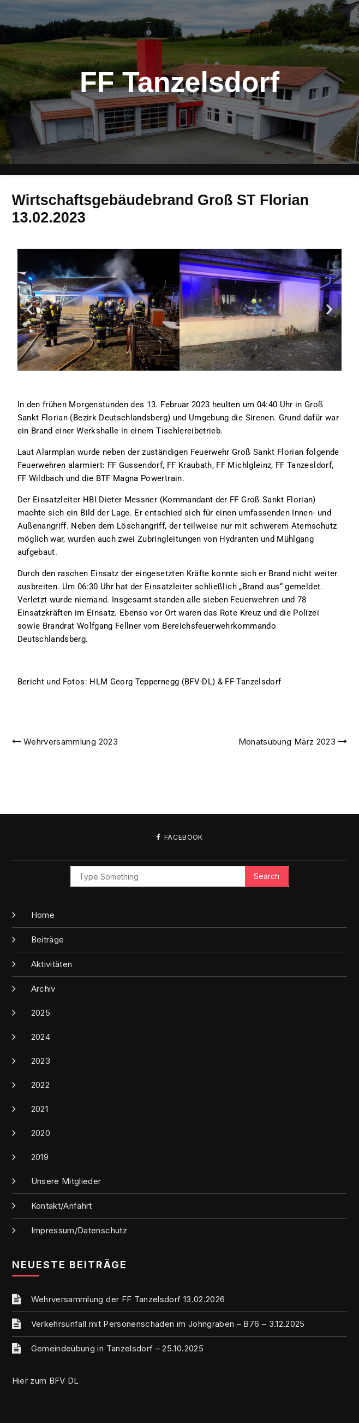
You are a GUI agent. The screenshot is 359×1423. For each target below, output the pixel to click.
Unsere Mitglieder (66, 1181)
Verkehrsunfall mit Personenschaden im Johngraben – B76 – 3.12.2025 (168, 1324)
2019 (40, 1157)
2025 (40, 1013)
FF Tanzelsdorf (179, 82)
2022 (40, 1085)
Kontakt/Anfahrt (61, 1206)
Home (43, 915)
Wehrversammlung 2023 (70, 741)
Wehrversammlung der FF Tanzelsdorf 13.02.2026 (128, 1299)
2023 (40, 1061)
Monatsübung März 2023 (287, 741)
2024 (40, 1037)
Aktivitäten (52, 964)
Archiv (43, 988)
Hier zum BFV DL (45, 1380)
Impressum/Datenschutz (79, 1230)
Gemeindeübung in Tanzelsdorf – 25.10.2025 (117, 1348)
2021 (39, 1109)
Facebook (179, 837)
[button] (30, 310)
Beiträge (47, 939)
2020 (40, 1133)
